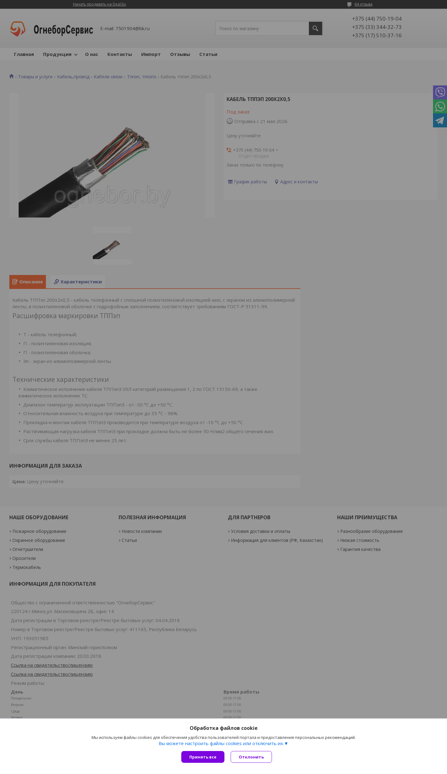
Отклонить (251, 757)
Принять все (202, 757)
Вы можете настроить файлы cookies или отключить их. (221, 743)
